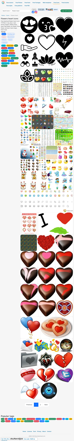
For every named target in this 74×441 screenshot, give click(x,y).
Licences (29, 431)
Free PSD (27, 5)
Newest (4, 37)
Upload (34, 9)
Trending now (11, 34)
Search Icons (6, 11)
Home (3, 15)
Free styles (9, 5)
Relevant (4, 39)
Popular (10, 39)
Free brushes (65, 2)
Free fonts (27, 2)
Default (4, 34)
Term (34, 431)
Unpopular (4, 42)
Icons (7, 15)
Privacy (39, 431)
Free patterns (18, 5)
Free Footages (36, 2)
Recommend (11, 37)
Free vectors (9, 2)
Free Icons (56, 2)
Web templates (47, 2)
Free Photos (19, 2)
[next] (46, 405)
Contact (49, 431)
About (44, 431)
